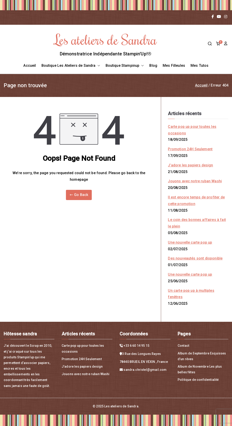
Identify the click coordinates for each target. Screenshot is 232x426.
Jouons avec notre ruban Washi (195, 181)
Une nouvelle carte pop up (190, 242)
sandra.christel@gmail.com (145, 370)
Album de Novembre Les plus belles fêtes (200, 369)
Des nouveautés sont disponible (195, 258)
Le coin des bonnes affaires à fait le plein (197, 223)
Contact (183, 345)
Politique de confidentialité (198, 379)
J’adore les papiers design (190, 165)
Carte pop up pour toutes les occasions (192, 129)
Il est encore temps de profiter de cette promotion (196, 200)
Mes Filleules (174, 65)
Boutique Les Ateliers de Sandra (70, 65)
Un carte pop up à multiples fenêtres (191, 293)
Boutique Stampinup (125, 65)
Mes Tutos (199, 65)
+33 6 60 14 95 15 (136, 345)
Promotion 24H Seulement (190, 149)
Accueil (29, 65)
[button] (98, 65)
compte (226, 43)
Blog (153, 65)
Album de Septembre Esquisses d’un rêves (202, 356)
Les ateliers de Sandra (105, 39)
